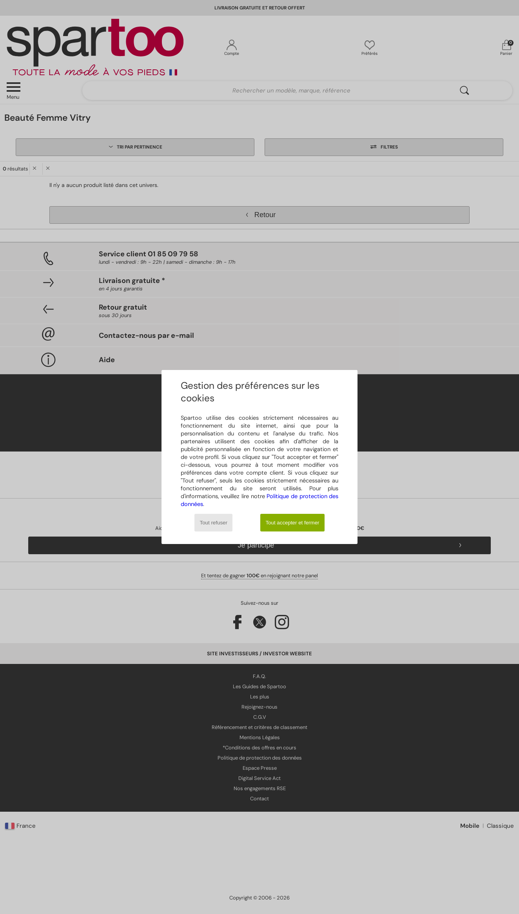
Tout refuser (213, 523)
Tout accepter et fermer (292, 523)
